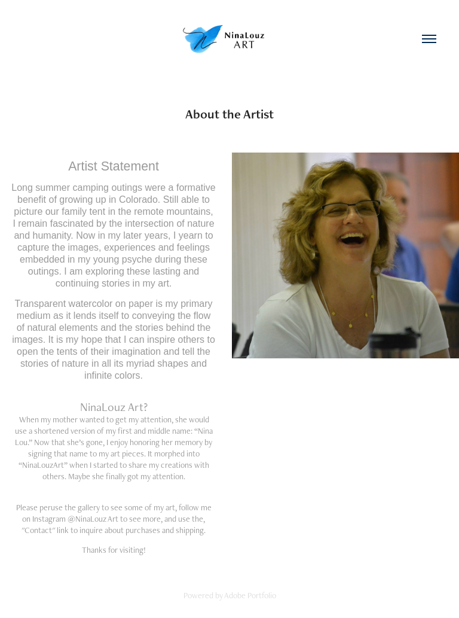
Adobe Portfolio (250, 595)
